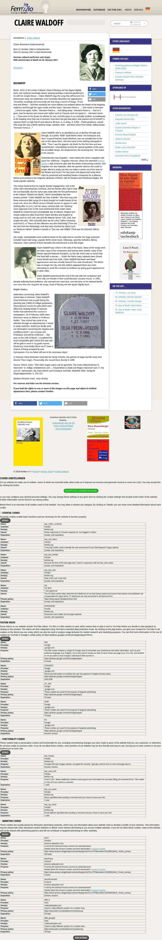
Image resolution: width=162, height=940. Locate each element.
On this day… (115, 9)
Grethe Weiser (121, 151)
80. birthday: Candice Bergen (128, 301)
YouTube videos (7, 622)
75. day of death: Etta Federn (128, 305)
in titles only (135, 24)
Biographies (83, 9)
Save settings (81, 937)
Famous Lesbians (123, 72)
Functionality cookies (12, 739)
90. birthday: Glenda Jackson (128, 297)
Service (138, 9)
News (128, 9)
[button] (97, 89)
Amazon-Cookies (98, 849)
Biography (18, 68)
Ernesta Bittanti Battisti (125, 135)
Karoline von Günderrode (126, 115)
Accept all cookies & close (81, 491)
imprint (36, 471)
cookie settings (62, 471)
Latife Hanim (121, 123)
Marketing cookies (10, 821)
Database (99, 9)
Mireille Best (120, 143)
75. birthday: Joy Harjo (125, 293)
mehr (143, 160)
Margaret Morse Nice (124, 119)
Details (5, 520)
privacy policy (47, 471)
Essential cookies (10, 512)
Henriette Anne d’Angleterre (127, 156)
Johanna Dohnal (122, 139)
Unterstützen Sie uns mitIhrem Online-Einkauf (63, 426)
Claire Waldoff (33, 38)
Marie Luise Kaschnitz (125, 147)
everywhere (135, 22)
